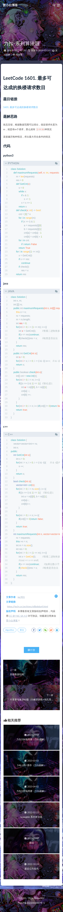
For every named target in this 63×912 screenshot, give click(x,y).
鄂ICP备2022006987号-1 (31, 902)
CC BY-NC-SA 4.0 (18, 615)
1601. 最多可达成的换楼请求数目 (20, 107)
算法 (22, 630)
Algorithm (9, 630)
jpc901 (21, 597)
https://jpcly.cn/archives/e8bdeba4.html (27, 606)
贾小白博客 (10, 5)
